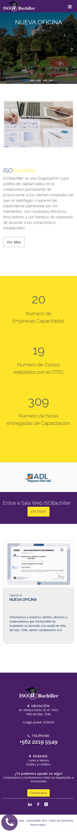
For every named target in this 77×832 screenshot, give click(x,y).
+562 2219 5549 (38, 742)
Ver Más (14, 242)
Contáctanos (38, 793)
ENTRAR (38, 511)
